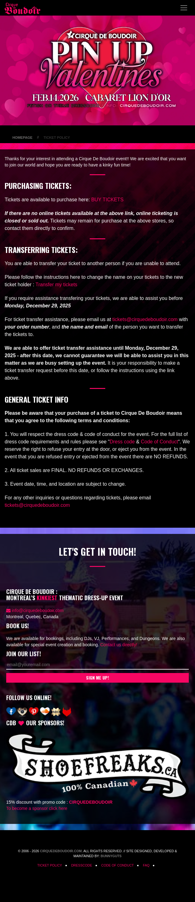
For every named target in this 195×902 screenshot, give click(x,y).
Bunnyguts (111, 856)
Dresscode (81, 865)
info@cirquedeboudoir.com (38, 610)
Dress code (122, 441)
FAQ (146, 865)
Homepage (22, 137)
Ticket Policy (49, 865)
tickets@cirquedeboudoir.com (145, 319)
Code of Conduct (159, 441)
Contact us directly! (118, 644)
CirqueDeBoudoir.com (61, 851)
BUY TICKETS (107, 199)
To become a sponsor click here (36, 808)
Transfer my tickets (56, 284)
